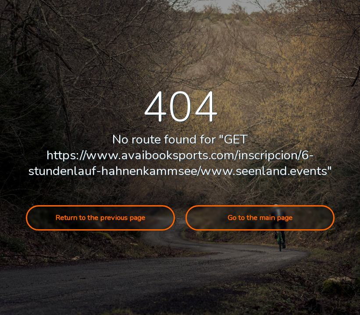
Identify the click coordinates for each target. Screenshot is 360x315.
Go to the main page (260, 218)
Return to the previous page (100, 218)
